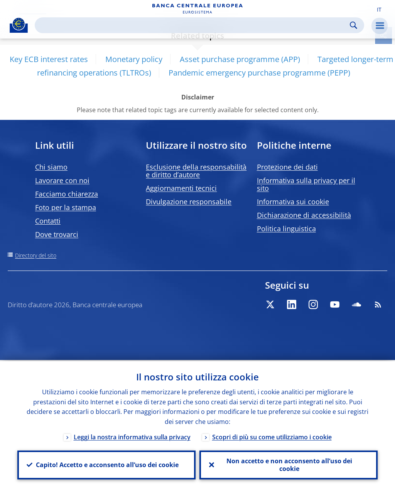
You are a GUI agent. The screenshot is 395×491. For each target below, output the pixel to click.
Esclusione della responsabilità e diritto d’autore (196, 170)
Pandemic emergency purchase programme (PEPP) (259, 72)
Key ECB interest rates (49, 59)
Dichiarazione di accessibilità (304, 215)
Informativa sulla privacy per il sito (306, 184)
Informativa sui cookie (293, 201)
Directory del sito (35, 255)
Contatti (48, 220)
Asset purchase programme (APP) (240, 59)
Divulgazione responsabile (188, 201)
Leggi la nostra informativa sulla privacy (132, 436)
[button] (379, 9)
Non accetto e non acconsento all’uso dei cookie (288, 464)
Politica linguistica (286, 228)
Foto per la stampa (65, 207)
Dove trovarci (56, 234)
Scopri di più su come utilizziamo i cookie (272, 436)
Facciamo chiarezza (66, 193)
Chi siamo (51, 167)
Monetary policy (133, 59)
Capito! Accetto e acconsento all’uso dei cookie (106, 464)
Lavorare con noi (62, 180)
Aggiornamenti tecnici (181, 188)
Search (353, 25)
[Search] (193, 25)
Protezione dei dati (287, 167)
